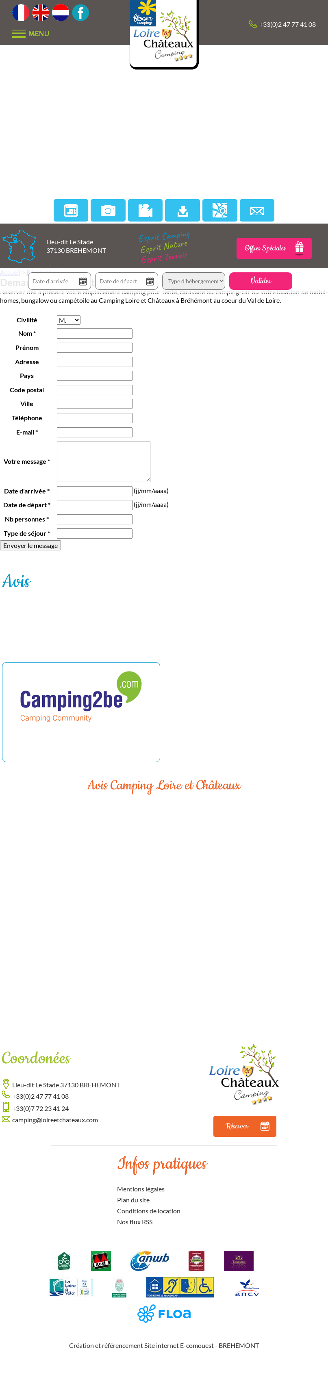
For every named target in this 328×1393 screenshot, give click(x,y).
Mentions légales (141, 1189)
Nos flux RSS (134, 1222)
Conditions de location (148, 1211)
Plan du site (133, 1200)
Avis (16, 581)
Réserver (247, 1126)
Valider (260, 281)
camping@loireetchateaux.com (55, 1120)
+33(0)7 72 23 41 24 (40, 1108)
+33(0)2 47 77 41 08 (287, 24)
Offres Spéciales (274, 248)
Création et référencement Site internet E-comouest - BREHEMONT (164, 1345)
